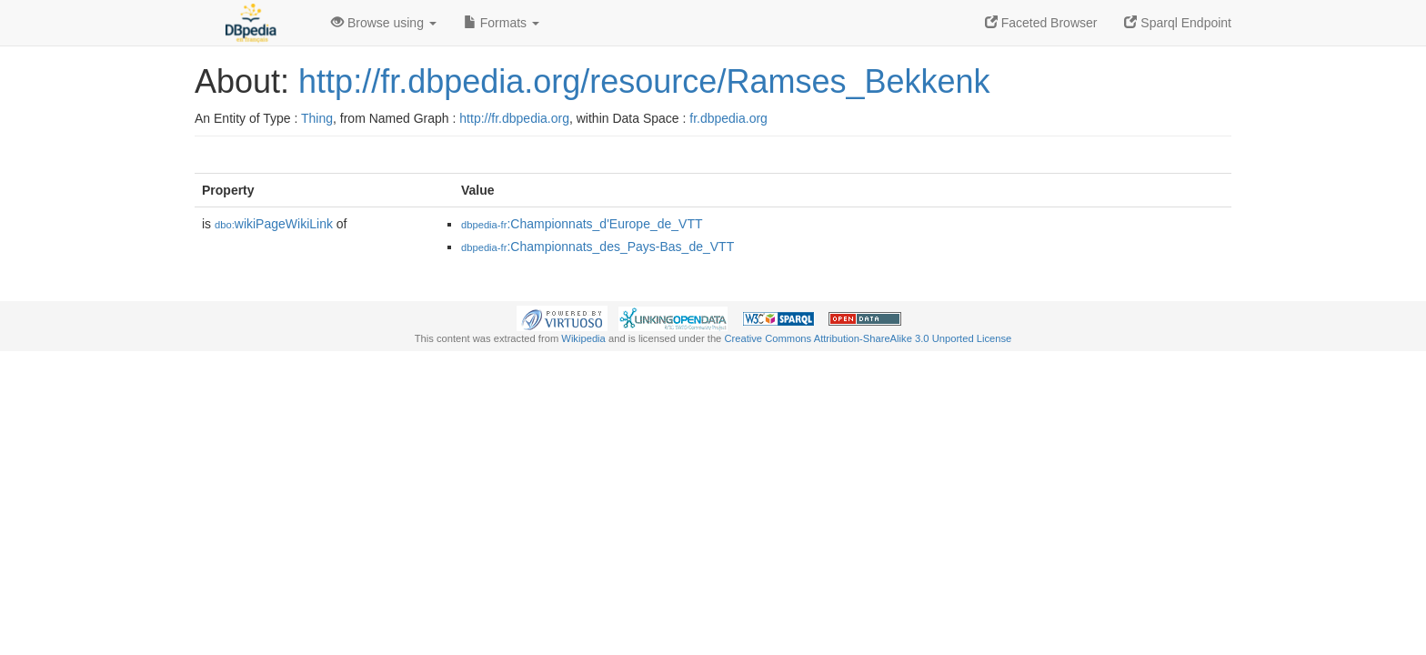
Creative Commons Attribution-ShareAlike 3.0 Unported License (867, 338)
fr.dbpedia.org (728, 118)
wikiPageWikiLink (274, 224)
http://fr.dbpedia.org (514, 118)
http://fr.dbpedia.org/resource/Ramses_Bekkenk (643, 81)
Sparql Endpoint (1177, 22)
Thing (317, 118)
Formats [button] (501, 22)
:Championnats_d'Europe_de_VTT (582, 224)
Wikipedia (583, 338)
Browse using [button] (384, 22)
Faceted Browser (1041, 22)
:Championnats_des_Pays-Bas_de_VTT (597, 246)
